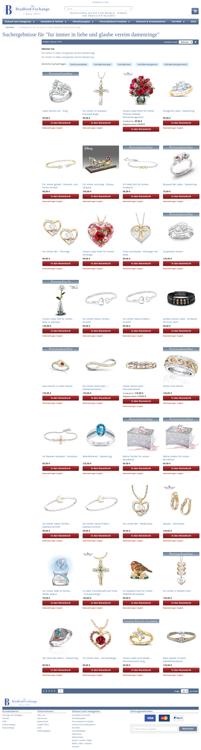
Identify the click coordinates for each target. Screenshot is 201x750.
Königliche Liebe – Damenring (178, 110)
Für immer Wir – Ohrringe (56, 251)
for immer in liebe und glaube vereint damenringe (68, 52)
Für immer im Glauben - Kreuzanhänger (95, 112)
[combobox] (98, 8)
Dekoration (77, 734)
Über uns (41, 715)
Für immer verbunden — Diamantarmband (96, 388)
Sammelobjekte (79, 731)
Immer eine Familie (173, 386)
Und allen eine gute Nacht (175, 64)
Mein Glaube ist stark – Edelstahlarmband (175, 660)
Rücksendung (8, 727)
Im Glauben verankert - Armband (59, 456)
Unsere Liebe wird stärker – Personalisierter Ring (137, 660)
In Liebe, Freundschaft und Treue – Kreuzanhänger (100, 592)
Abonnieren (187, 728)
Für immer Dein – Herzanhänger (100, 658)
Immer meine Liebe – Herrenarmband (134, 388)
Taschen (75, 746)
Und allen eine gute (102, 64)
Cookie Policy (43, 724)
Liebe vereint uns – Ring (55, 110)
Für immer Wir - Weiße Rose (137, 523)
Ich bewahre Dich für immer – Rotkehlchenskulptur (138, 592)
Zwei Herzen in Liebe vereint (57, 386)
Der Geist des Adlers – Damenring (60, 658)
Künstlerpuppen (79, 718)
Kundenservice (98, 2)
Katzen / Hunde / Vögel (82, 740)
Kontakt (5, 718)
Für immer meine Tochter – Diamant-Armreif (56, 525)
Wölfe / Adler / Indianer (82, 743)
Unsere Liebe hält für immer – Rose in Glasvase (58, 320)
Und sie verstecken (78, 64)
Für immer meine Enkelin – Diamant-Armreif (97, 525)
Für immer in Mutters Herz (177, 590)
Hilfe (4, 721)
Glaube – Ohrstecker (174, 523)
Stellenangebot (43, 731)
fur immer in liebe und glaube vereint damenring (68, 57)
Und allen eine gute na (147, 64)
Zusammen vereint (173, 251)
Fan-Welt (76, 727)
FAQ (106, 2)
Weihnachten (77, 737)
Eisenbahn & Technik (81, 715)
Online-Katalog (8, 724)
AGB (39, 727)
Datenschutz (42, 721)
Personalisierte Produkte (82, 721)
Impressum (42, 718)
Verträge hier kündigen (12, 715)
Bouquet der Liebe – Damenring (180, 184)
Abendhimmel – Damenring (97, 456)
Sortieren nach (170, 42)
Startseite (9, 27)
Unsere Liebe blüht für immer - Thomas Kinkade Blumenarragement (139, 114)
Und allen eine (124, 64)
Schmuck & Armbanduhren (83, 724)
